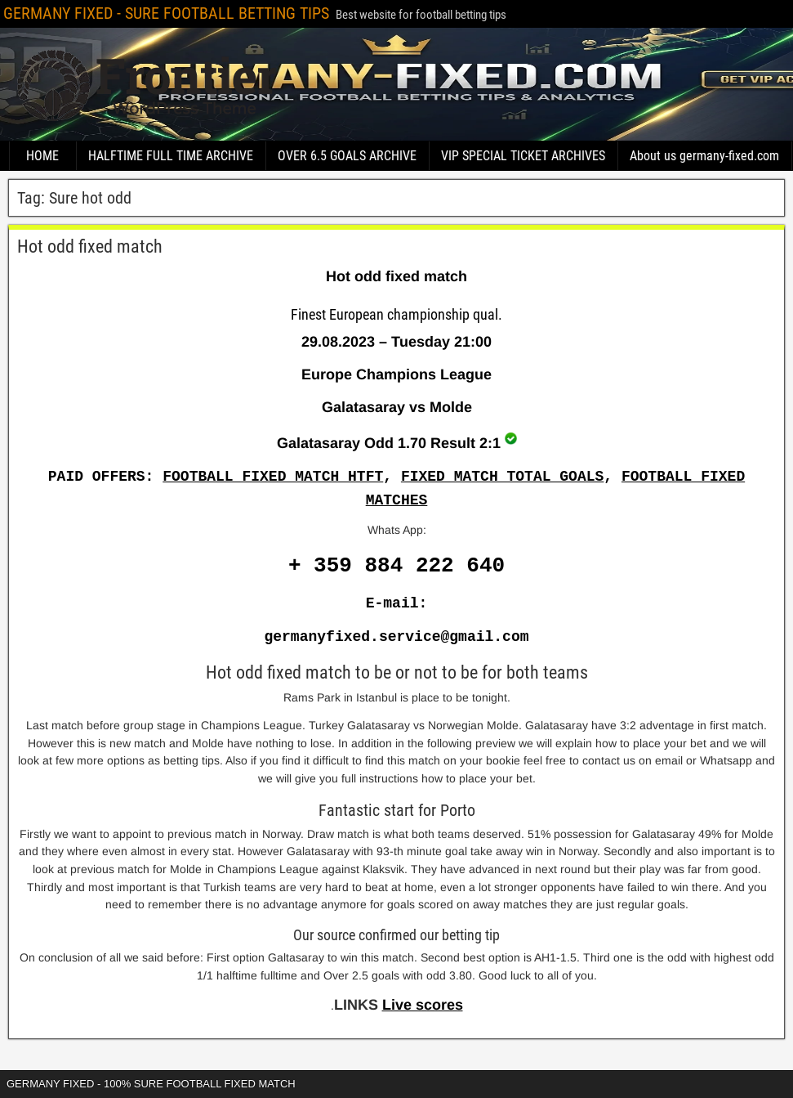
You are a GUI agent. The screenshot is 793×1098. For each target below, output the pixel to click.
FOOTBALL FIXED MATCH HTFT (273, 476)
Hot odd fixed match (90, 246)
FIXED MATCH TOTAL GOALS (502, 476)
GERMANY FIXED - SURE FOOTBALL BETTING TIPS (166, 13)
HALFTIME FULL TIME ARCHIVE (170, 156)
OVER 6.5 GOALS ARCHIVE (347, 156)
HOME (42, 156)
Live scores (422, 1005)
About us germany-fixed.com (704, 156)
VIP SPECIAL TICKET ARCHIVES (523, 156)
